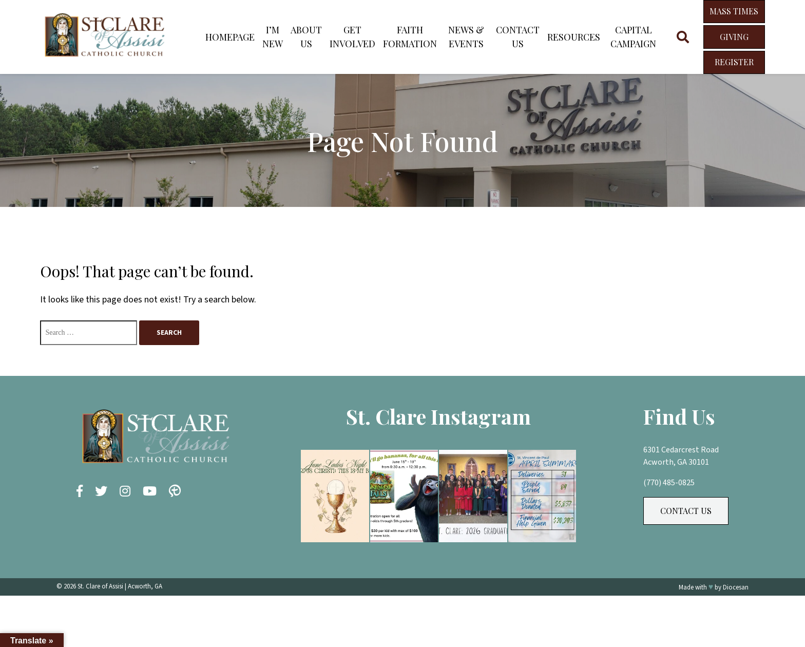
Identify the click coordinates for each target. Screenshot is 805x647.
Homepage (230, 37)
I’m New (272, 37)
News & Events (466, 37)
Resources (573, 37)
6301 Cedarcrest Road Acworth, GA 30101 (681, 456)
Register (734, 61)
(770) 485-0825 (669, 482)
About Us (306, 37)
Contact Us (518, 37)
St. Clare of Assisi (100, 586)
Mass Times (734, 11)
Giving (734, 36)
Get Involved (352, 37)
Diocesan (736, 587)
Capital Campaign (633, 37)
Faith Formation (410, 37)
